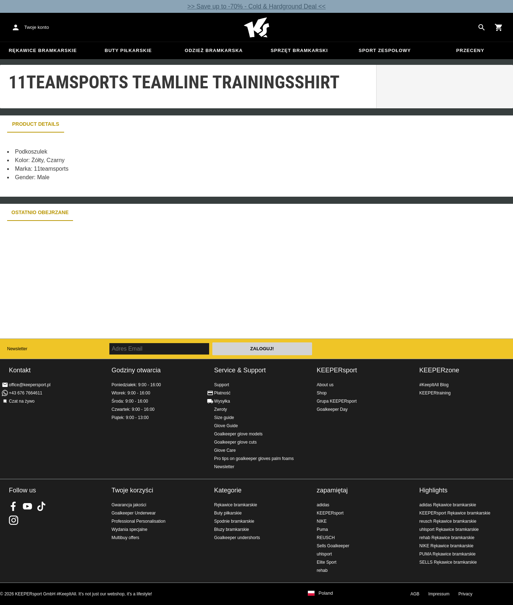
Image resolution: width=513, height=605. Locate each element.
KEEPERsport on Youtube (27, 506)
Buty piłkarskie (128, 50)
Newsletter (17, 348)
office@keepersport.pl (30, 384)
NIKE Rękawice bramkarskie (446, 545)
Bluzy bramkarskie (231, 529)
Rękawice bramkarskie (43, 50)
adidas (323, 504)
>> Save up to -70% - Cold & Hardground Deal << (256, 6)
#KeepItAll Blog (434, 384)
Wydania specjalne (129, 529)
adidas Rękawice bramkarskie (447, 504)
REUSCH (326, 537)
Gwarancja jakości (129, 504)
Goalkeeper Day (332, 409)
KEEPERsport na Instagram (13, 520)
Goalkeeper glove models (238, 433)
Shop (322, 393)
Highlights (433, 490)
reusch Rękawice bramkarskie (447, 521)
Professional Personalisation (138, 521)
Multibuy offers (125, 537)
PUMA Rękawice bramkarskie (447, 554)
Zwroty (220, 409)
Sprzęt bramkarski (299, 50)
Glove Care (225, 450)
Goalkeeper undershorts (237, 537)
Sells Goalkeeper (333, 545)
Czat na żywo (22, 401)
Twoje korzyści (132, 490)
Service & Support (240, 370)
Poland (325, 593)
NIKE (322, 521)
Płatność (222, 393)
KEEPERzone (439, 370)
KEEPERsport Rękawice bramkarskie (454, 513)
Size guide (224, 417)
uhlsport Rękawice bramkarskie (449, 529)
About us (325, 384)
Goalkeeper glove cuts (235, 442)
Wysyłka (222, 401)
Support (221, 384)
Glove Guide (226, 425)
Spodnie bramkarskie (234, 521)
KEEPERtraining (435, 393)
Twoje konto (36, 27)
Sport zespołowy (385, 50)
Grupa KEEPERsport (337, 401)
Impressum (438, 593)
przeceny (470, 50)
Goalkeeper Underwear (134, 513)
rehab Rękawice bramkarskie (447, 537)
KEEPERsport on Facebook (13, 506)
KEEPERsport (337, 370)
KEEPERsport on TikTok (41, 506)
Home (256, 27)
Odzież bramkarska (214, 50)
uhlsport (324, 554)
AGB (414, 593)
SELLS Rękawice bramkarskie (448, 562)
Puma (322, 529)
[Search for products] (482, 27)
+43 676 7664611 (25, 393)
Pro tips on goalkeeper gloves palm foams (254, 458)
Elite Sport (326, 562)
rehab (322, 570)
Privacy (465, 593)
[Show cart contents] (499, 27)
